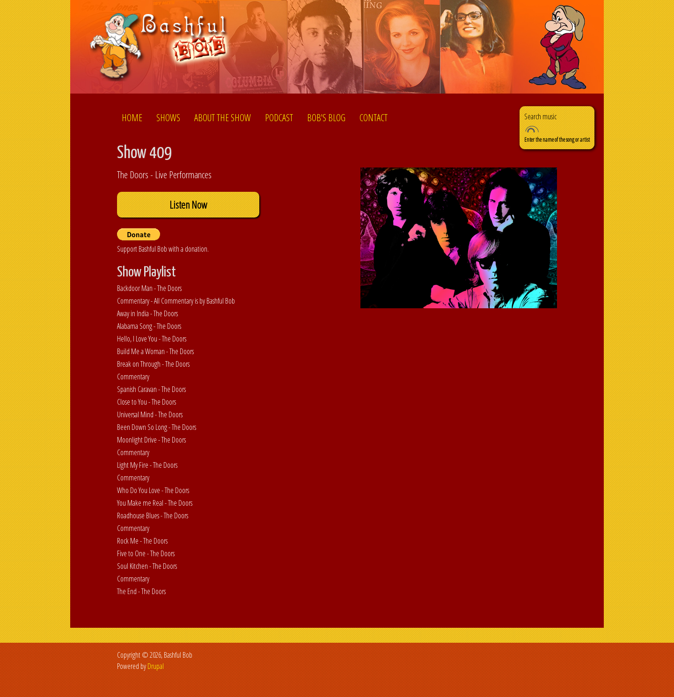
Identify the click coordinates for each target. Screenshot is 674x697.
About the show (222, 117)
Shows (168, 117)
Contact (373, 117)
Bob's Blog (326, 117)
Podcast (279, 117)
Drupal (155, 666)
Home (132, 117)
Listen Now (188, 204)
